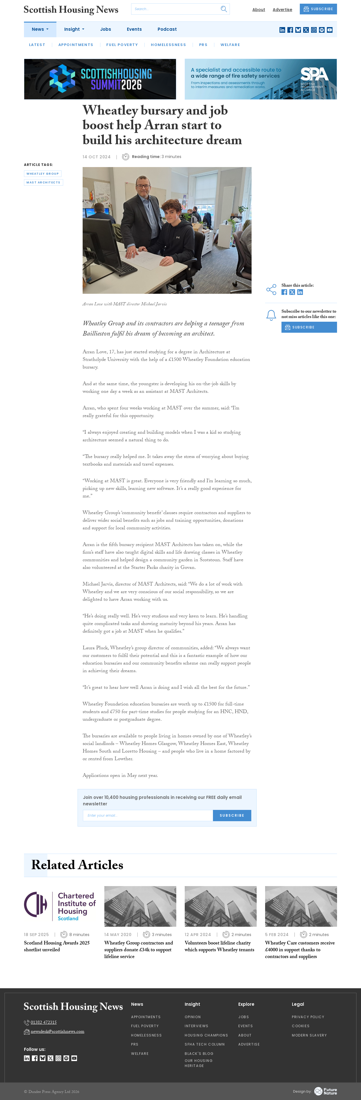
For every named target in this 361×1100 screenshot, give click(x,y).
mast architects (44, 182)
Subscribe (232, 815)
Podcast (167, 29)
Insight (72, 29)
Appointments (76, 44)
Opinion (193, 1016)
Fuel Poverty (122, 44)
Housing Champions (206, 1035)
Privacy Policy (308, 1016)
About (258, 9)
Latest (37, 44)
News (38, 29)
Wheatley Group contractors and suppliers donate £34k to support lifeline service (138, 950)
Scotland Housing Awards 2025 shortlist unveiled (57, 947)
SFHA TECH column (205, 1044)
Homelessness (168, 44)
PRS (203, 44)
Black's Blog (199, 1053)
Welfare (230, 44)
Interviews (197, 1026)
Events (134, 29)
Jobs (105, 29)
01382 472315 (44, 1023)
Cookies (301, 1026)
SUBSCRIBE (318, 9)
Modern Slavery (309, 1035)
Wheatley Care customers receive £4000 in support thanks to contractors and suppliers (300, 950)
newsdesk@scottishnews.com (57, 1032)
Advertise (282, 9)
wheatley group (43, 174)
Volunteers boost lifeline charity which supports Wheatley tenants (219, 947)
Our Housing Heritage (199, 1063)
